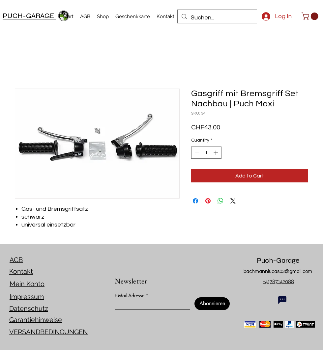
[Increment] (216, 152)
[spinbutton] (206, 152)
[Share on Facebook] (195, 201)
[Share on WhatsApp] (220, 201)
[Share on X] (233, 201)
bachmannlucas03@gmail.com (278, 271)
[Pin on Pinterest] (208, 201)
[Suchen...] (217, 18)
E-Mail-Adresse (129, 295)
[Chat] (282, 300)
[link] (311, 16)
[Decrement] (196, 152)
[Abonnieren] (212, 303)
